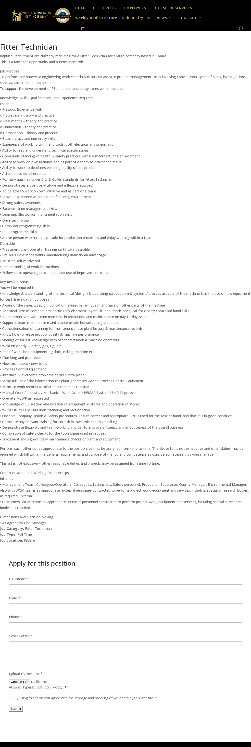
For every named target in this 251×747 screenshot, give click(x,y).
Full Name (18, 579)
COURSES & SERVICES (172, 8)
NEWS (161, 18)
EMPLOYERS (135, 8)
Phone (15, 617)
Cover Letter (20, 636)
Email (14, 598)
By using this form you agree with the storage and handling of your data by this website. (85, 698)
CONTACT (187, 18)
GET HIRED (103, 8)
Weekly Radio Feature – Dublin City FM (112, 18)
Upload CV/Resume (26, 673)
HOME (81, 8)
